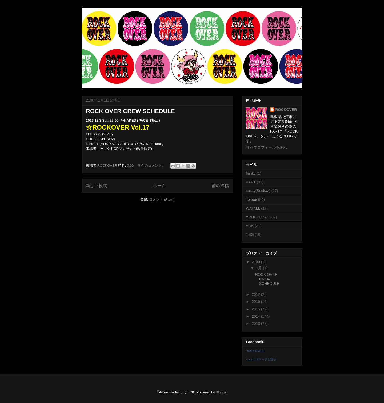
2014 (256, 316)
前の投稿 (220, 185)
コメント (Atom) (161, 199)
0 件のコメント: (151, 165)
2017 (256, 294)
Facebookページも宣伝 (261, 359)
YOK (250, 226)
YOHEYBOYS (257, 217)
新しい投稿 (96, 185)
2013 (256, 323)
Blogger (221, 392)
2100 (256, 262)
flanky (251, 173)
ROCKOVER (286, 109)
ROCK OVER (254, 350)
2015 (256, 309)
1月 (259, 268)
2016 (256, 302)
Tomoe (251, 199)
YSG (250, 234)
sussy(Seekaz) (258, 191)
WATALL (253, 208)
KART (251, 182)
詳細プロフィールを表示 (266, 147)
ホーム (159, 185)
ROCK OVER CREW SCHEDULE (130, 111)
